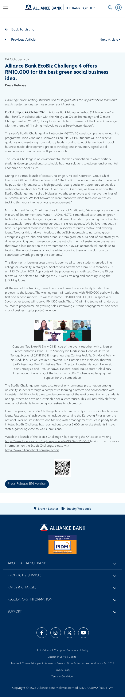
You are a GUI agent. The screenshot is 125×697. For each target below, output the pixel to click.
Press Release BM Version (27, 484)
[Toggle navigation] (5, 8)
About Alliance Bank (27, 564)
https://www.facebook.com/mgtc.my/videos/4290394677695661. (47, 441)
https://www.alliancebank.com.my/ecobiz (32, 450)
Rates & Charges (22, 588)
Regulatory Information (30, 600)
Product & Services (25, 576)
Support (15, 612)
